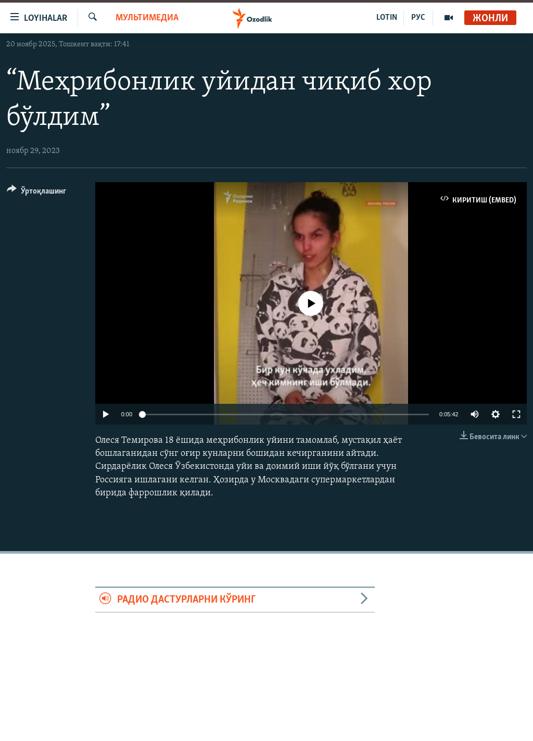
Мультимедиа (147, 18)
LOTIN (386, 18)
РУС (418, 18)
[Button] (36, 192)
